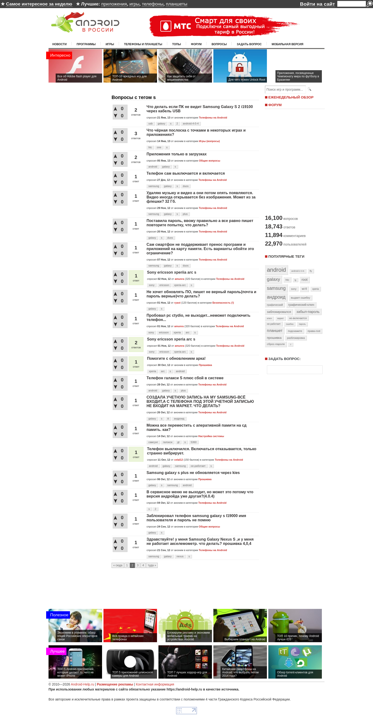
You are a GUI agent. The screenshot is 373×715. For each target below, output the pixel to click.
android (152, 166)
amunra (179, 278)
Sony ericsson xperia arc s (171, 339)
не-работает (198, 465)
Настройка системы (211, 436)
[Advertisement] (293, 161)
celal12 (178, 459)
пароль (302, 324)
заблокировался (279, 312)
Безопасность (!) (223, 302)
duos (186, 186)
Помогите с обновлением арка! (176, 358)
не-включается (298, 318)
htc (150, 147)
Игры (110, 44)
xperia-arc (180, 285)
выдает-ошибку (300, 297)
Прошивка (205, 365)
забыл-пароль (307, 312)
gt (178, 442)
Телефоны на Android (213, 117)
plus (185, 213)
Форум (196, 44)
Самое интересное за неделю (39, 3)
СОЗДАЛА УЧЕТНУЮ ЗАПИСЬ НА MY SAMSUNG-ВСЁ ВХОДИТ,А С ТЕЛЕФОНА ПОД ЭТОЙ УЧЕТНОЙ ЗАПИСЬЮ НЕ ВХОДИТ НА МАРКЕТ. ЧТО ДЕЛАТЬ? (200, 401)
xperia (177, 332)
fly (311, 271)
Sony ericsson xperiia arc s (171, 272)
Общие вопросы (209, 160)
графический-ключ (301, 304)
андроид (179, 418)
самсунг (153, 442)
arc (187, 332)
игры (134, 3)
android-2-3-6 (297, 271)
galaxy (161, 123)
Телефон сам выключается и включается (186, 173)
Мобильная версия (287, 44)
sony (151, 285)
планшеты (176, 3)
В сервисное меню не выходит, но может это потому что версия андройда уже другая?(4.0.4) (200, 494)
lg (295, 280)
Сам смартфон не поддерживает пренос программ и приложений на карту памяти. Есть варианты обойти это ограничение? (200, 248)
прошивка (274, 338)
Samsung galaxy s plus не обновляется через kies (193, 473)
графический (275, 304)
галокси (167, 442)
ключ (269, 318)
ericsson (164, 285)
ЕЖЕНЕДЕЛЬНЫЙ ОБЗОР (291, 97)
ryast (177, 302)
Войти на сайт (317, 4)
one (159, 147)
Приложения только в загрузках (177, 154)
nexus (180, 556)
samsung (153, 186)
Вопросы (219, 44)
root (305, 279)
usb (150, 123)
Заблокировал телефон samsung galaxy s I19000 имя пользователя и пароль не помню (196, 518)
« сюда (117, 565)
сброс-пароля (276, 344)
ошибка (289, 324)
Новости (59, 44)
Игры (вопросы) (209, 141)
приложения (114, 3)
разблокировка (296, 337)
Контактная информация (155, 684)
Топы (176, 44)
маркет (280, 318)
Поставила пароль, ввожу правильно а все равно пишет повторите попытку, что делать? (200, 223)
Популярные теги (286, 256)
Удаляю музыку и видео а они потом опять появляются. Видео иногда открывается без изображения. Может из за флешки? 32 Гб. (201, 197)
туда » (152, 565)
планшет (274, 330)
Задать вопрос (249, 44)
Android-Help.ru (82, 684)
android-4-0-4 (191, 123)
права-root (314, 331)
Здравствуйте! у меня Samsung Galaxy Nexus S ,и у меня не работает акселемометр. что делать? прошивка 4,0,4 (200, 541)
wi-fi (304, 289)
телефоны (152, 3)
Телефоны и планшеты (143, 44)
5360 (193, 442)
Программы (86, 44)
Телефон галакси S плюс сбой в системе (185, 378)
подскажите (295, 331)
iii (168, 418)
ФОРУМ (275, 105)
